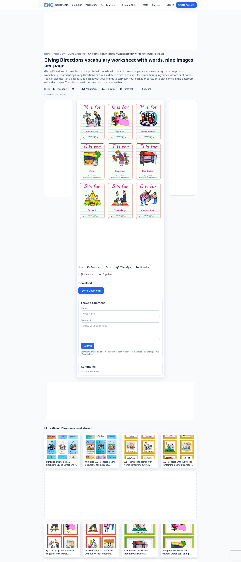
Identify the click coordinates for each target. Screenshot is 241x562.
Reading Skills (130, 5)
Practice (157, 5)
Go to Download (91, 290)
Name (84, 308)
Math (145, 4)
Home (47, 53)
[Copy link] (144, 89)
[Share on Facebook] (60, 89)
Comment (86, 320)
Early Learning (109, 5)
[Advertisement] (120, 30)
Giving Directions (76, 53)
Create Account (186, 4)
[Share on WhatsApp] (89, 89)
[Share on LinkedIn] (108, 89)
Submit (87, 345)
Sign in (170, 4)
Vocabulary (91, 4)
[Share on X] (74, 89)
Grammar (77, 4)
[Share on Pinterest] (126, 89)
